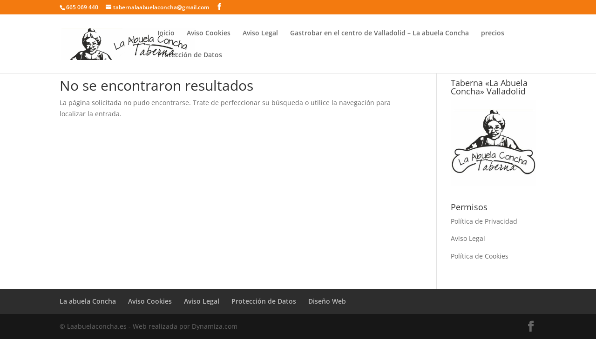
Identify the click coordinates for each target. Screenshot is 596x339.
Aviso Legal (260, 33)
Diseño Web (327, 301)
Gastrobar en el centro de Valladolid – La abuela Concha (379, 33)
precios (492, 33)
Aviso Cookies (208, 33)
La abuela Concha (88, 301)
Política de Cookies (479, 256)
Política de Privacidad (484, 221)
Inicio (166, 33)
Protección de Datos (189, 55)
